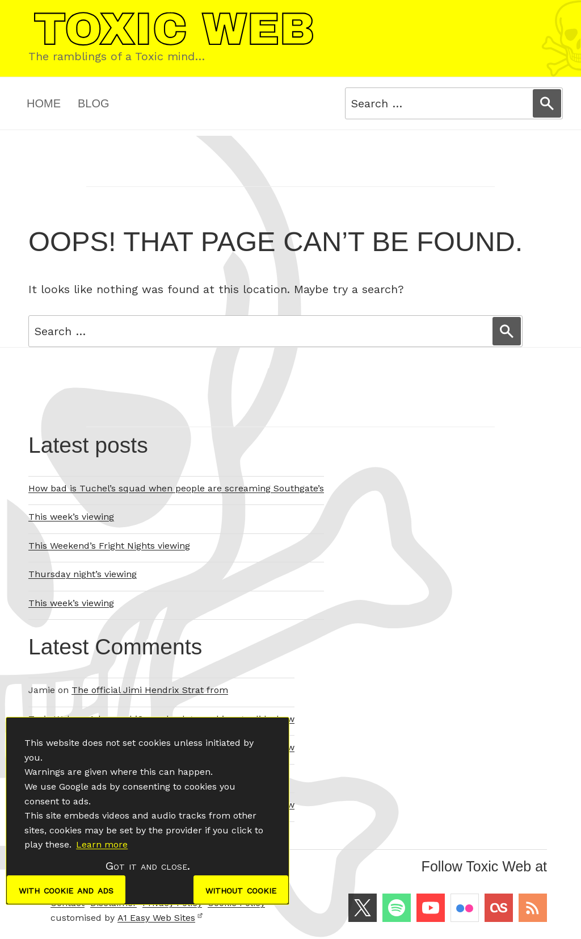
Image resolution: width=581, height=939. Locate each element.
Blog (94, 103)
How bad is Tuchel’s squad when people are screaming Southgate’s (176, 488)
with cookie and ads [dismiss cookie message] (66, 889)
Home (44, 103)
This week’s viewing (71, 516)
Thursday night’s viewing (82, 574)
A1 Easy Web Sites (160, 917)
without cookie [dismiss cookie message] (240, 889)
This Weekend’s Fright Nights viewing (109, 545)
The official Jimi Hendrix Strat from (149, 690)
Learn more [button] (102, 844)
